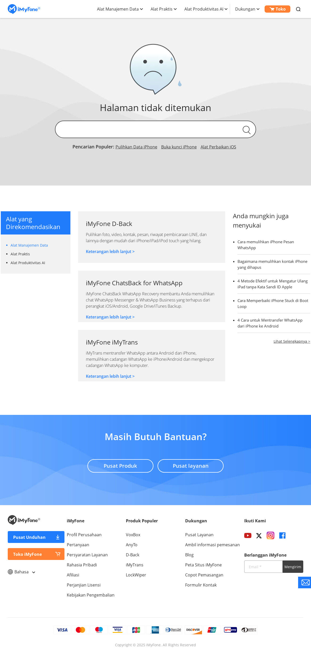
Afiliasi (73, 575)
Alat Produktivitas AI (203, 9)
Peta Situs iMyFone (203, 565)
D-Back (132, 555)
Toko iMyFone (27, 554)
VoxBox (133, 535)
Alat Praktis (162, 9)
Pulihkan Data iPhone (136, 147)
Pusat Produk (120, 465)
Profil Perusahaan (84, 535)
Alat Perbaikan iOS (218, 147)
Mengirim (292, 566)
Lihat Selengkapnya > (292, 341)
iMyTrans (134, 565)
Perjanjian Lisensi (84, 585)
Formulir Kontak (201, 585)
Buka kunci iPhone (179, 147)
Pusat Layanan (199, 535)
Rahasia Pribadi (82, 565)
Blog (189, 555)
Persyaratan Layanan (87, 555)
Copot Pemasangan (204, 575)
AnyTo (131, 545)
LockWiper (136, 575)
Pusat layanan (191, 465)
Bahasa (21, 572)
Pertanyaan (78, 545)
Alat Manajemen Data (118, 9)
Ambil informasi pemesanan (212, 545)
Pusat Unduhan (29, 537)
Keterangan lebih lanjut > (110, 251)
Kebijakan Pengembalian (90, 595)
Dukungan (245, 9)
